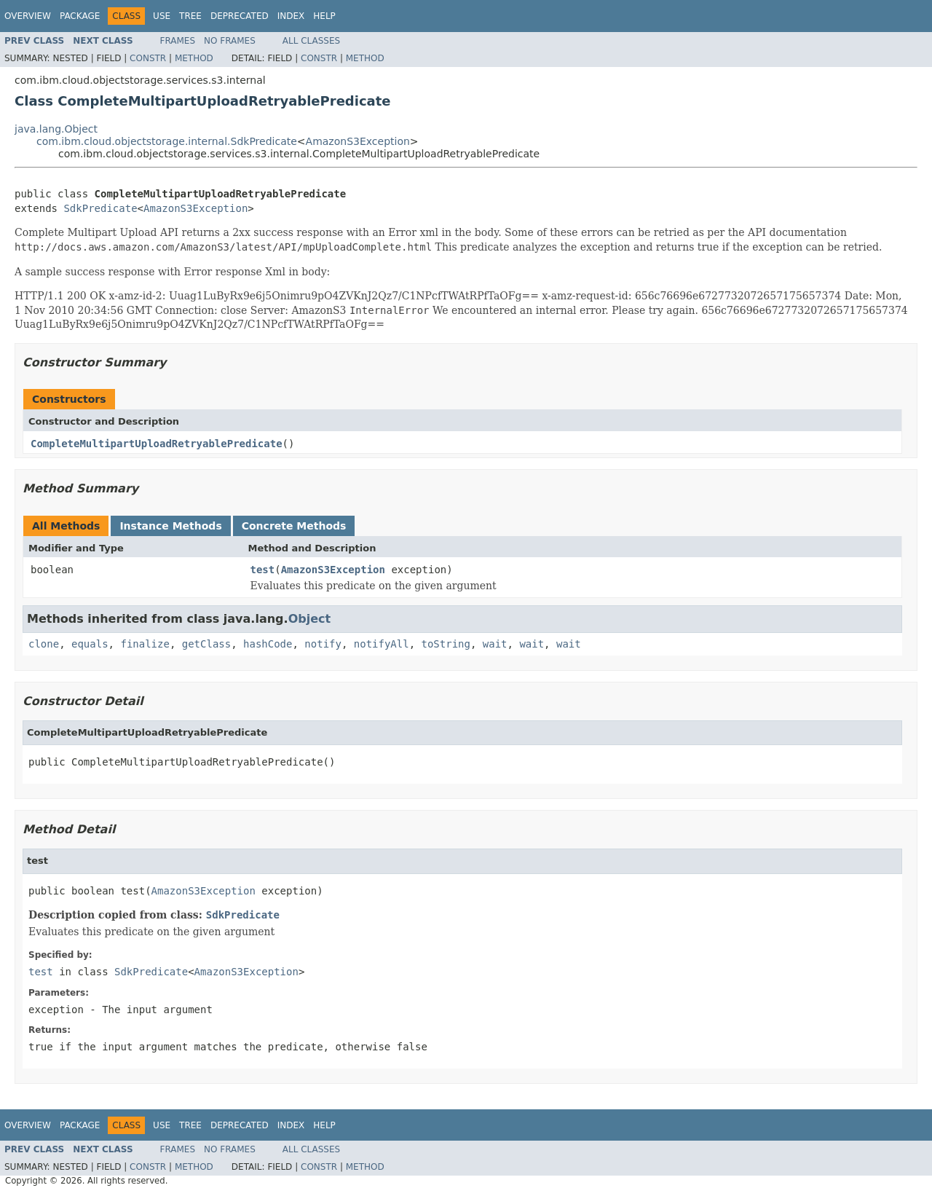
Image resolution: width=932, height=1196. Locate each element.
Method (194, 58)
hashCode (267, 644)
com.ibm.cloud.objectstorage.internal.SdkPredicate (166, 141)
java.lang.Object (56, 129)
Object (309, 619)
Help (324, 16)
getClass (206, 644)
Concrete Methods (294, 526)
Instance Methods (170, 526)
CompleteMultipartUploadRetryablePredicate (157, 443)
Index (291, 16)
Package (80, 16)
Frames (178, 41)
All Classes (311, 41)
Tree (190, 16)
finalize (144, 644)
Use (161, 16)
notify (322, 644)
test (262, 569)
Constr (148, 58)
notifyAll (381, 644)
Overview (27, 16)
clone (43, 644)
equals (89, 644)
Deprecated (239, 16)
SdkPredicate (100, 208)
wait (495, 644)
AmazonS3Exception (358, 141)
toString (446, 644)
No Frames (230, 41)
